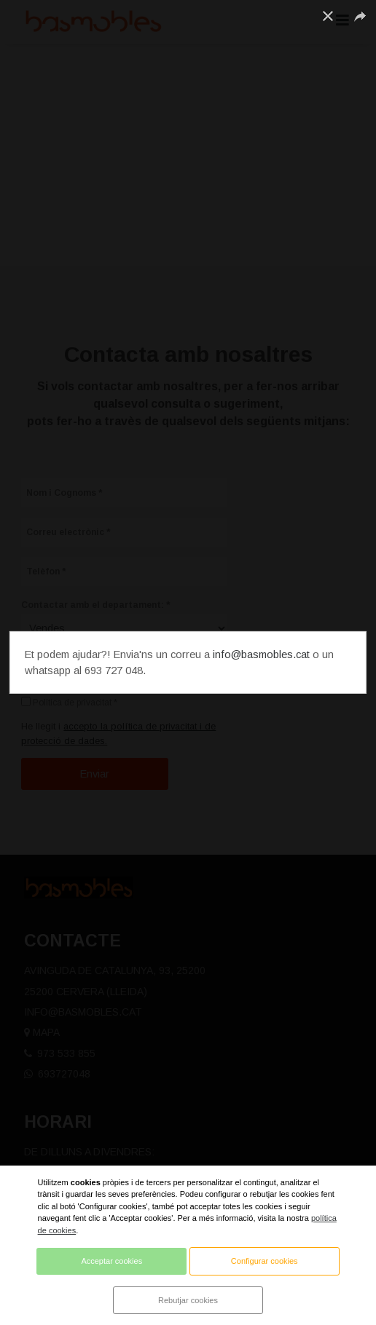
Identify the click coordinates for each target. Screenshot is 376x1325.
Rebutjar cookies (188, 1300)
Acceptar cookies (111, 1261)
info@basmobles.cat (261, 654)
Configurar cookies (264, 1261)
